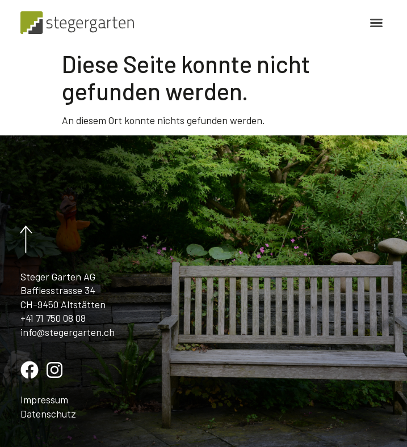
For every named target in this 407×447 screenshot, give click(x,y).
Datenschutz (48, 413)
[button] (376, 22)
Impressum (44, 399)
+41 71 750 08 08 (53, 318)
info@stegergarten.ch (67, 332)
